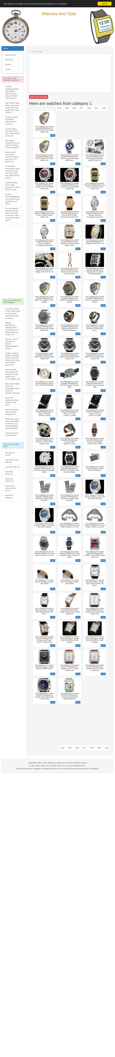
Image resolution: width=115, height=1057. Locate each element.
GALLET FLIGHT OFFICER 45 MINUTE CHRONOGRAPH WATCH (11, 344)
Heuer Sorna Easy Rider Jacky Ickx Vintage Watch (11, 412)
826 (74, 108)
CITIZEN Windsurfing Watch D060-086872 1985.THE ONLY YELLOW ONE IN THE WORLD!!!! (12, 92)
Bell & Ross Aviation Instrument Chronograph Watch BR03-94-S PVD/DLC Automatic (12, 388)
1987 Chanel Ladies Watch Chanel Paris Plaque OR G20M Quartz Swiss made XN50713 (12, 107)
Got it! (104, 3)
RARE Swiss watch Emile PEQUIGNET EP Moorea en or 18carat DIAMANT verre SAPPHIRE (12, 423)
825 (67, 108)
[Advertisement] (13, 262)
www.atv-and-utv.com (10, 454)
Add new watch (10, 55)
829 (96, 108)
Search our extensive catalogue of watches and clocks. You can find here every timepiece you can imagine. (57, 769)
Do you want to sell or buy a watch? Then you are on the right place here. (57, 766)
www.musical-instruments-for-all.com (11, 488)
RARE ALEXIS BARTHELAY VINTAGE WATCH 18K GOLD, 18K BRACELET (11, 156)
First (60, 108)
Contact (8, 69)
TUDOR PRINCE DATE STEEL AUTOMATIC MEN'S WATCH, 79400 (12, 186)
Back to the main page (39, 97)
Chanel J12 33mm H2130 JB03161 (11, 434)
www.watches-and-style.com (12, 461)
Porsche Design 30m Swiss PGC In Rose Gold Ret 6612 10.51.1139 (12, 132)
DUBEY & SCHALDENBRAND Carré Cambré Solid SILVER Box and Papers (12, 199)
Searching (8, 60)
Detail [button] (52, 135)
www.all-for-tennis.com (9, 473)
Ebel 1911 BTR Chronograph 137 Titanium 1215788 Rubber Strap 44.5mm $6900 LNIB (12, 374)
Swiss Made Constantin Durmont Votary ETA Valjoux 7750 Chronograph (12, 144)
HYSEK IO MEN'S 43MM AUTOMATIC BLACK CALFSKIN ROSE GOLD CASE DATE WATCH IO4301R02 (12, 359)
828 (89, 108)
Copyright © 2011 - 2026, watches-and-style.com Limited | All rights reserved (57, 763)
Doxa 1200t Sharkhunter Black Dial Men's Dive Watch (11, 401)
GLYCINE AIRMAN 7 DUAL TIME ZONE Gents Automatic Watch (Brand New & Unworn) (12, 313)
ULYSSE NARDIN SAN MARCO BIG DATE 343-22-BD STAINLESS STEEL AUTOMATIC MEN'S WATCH (12, 214)
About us (8, 64)
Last (104, 108)
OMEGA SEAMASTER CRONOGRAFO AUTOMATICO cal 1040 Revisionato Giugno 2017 (11, 328)
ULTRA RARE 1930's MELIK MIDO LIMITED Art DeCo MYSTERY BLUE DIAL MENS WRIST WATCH (12, 172)
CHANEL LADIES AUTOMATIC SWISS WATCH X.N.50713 (11, 120)
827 (81, 108)
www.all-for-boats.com (9, 496)
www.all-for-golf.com (12, 467)
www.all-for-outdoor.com (9, 480)
